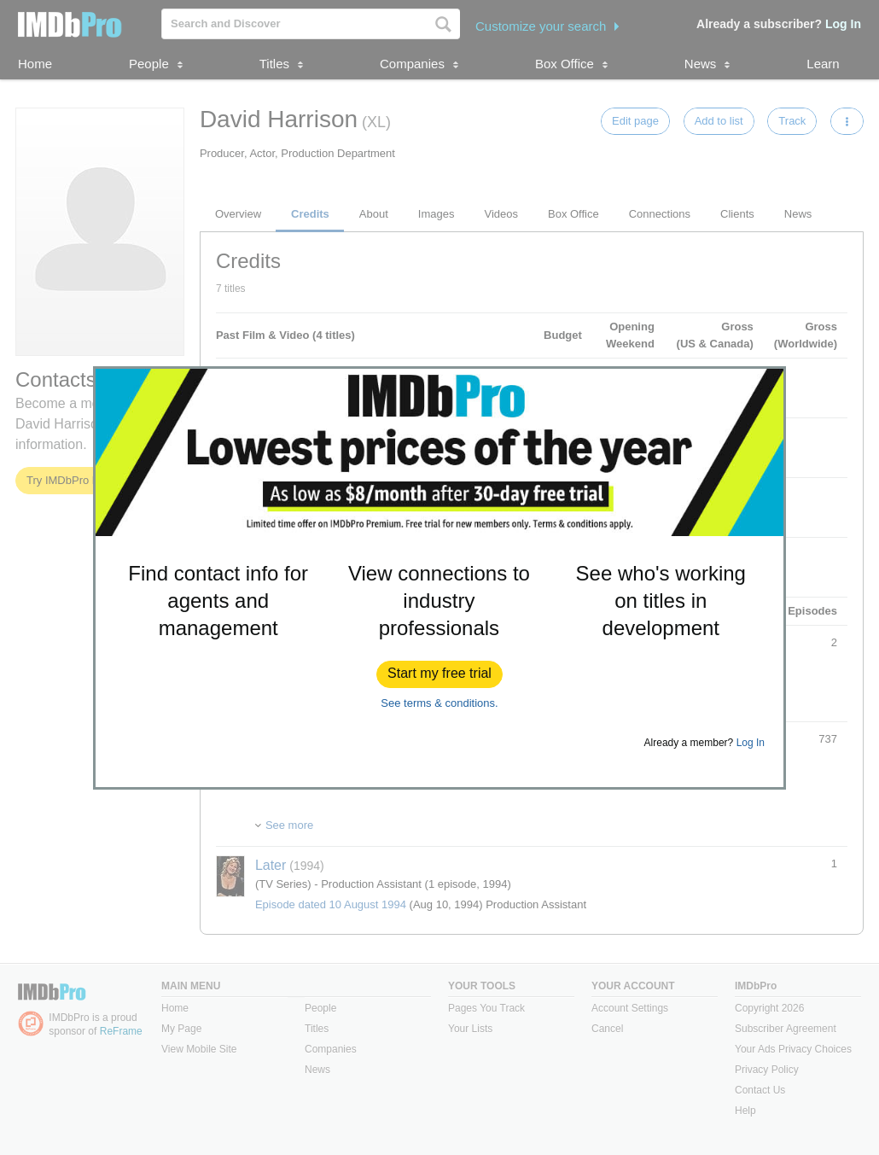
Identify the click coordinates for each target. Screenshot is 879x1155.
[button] (439, 674)
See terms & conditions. (439, 703)
